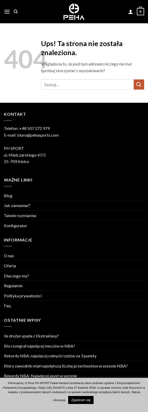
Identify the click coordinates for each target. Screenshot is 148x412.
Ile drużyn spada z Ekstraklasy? (31, 335)
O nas (9, 255)
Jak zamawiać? (17, 205)
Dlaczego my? (16, 275)
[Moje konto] (130, 11)
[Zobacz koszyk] (140, 11)
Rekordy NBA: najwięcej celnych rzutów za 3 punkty (50, 355)
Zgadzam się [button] (80, 400)
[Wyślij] (139, 84)
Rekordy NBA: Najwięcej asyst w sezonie (40, 375)
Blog (8, 195)
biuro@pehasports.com (38, 135)
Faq (7, 305)
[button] (7, 11)
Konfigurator (15, 225)
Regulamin (13, 285)
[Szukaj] (16, 12)
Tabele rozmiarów (20, 215)
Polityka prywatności (23, 295)
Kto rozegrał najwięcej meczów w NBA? (39, 345)
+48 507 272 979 (34, 128)
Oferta (10, 265)
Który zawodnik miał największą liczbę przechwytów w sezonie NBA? (66, 365)
